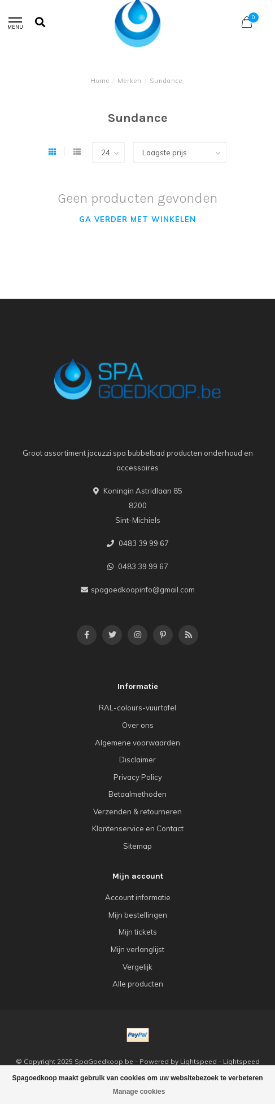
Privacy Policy (138, 777)
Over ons (138, 725)
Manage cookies (139, 1092)
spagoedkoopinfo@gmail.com (143, 589)
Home (100, 81)
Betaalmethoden (137, 793)
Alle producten (137, 983)
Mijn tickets (138, 931)
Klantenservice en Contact (138, 828)
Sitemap (137, 845)
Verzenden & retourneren (137, 811)
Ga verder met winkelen (137, 219)
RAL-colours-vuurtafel (137, 707)
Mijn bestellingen (137, 914)
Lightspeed (198, 1061)
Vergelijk (137, 966)
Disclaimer (137, 759)
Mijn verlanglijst (137, 949)
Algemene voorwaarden (137, 742)
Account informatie (138, 897)
